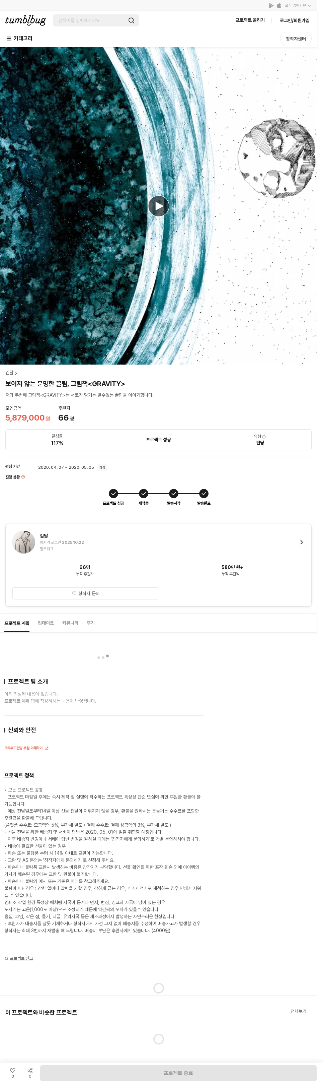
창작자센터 (296, 39)
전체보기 (298, 1011)
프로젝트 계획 (16, 623)
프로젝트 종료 (178, 1073)
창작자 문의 (86, 593)
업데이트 (46, 623)
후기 (91, 623)
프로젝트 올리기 (250, 20)
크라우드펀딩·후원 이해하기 (26, 749)
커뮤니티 (70, 623)
